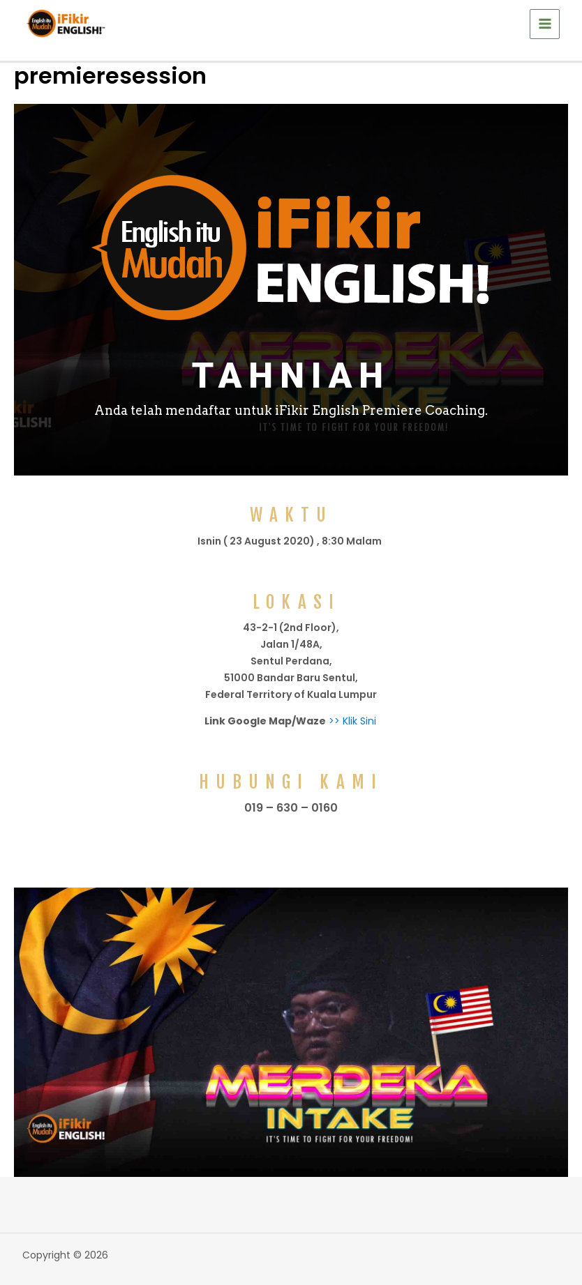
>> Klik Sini (351, 721)
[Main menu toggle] (545, 24)
